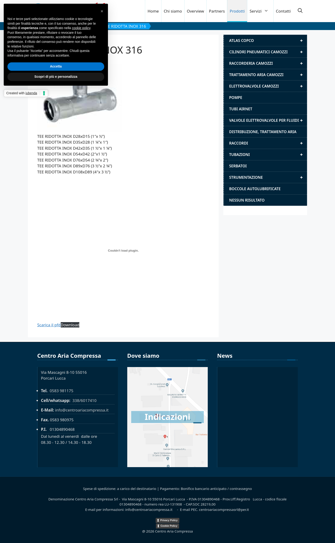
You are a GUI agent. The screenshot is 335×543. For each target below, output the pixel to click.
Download (70, 324)
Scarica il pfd (49, 324)
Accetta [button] (56, 66)
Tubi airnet (240, 108)
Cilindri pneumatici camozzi (268, 51)
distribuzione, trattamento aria (262, 131)
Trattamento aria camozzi (268, 74)
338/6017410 (84, 400)
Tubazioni (268, 154)
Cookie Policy (169, 525)
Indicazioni (167, 416)
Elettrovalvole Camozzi (268, 86)
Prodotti (237, 11)
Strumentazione (268, 177)
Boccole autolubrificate (255, 188)
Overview (195, 11)
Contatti (283, 11)
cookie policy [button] (81, 28)
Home (153, 11)
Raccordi (268, 143)
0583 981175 (61, 390)
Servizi (261, 11)
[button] (300, 11)
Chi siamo (173, 11)
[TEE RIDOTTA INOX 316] (123, 250)
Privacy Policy (169, 520)
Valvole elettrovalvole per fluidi (268, 120)
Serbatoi (238, 166)
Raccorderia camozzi (268, 63)
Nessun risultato (247, 200)
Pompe (235, 97)
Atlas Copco (268, 40)
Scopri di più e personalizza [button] (55, 76)
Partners (217, 11)
